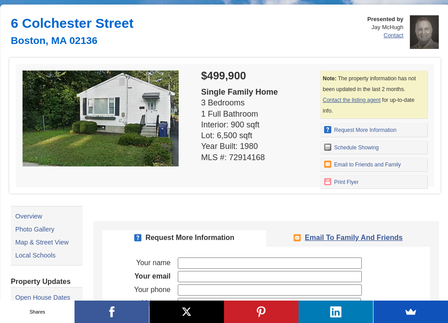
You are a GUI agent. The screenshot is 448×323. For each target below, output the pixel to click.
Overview (28, 216)
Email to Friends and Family (362, 164)
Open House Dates (42, 297)
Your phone (152, 289)
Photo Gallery (34, 229)
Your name (153, 262)
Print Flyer (341, 181)
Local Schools (35, 255)
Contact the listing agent (352, 100)
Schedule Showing (351, 147)
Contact (393, 35)
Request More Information (360, 129)
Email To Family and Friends (354, 237)
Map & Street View (42, 242)
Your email (152, 276)
